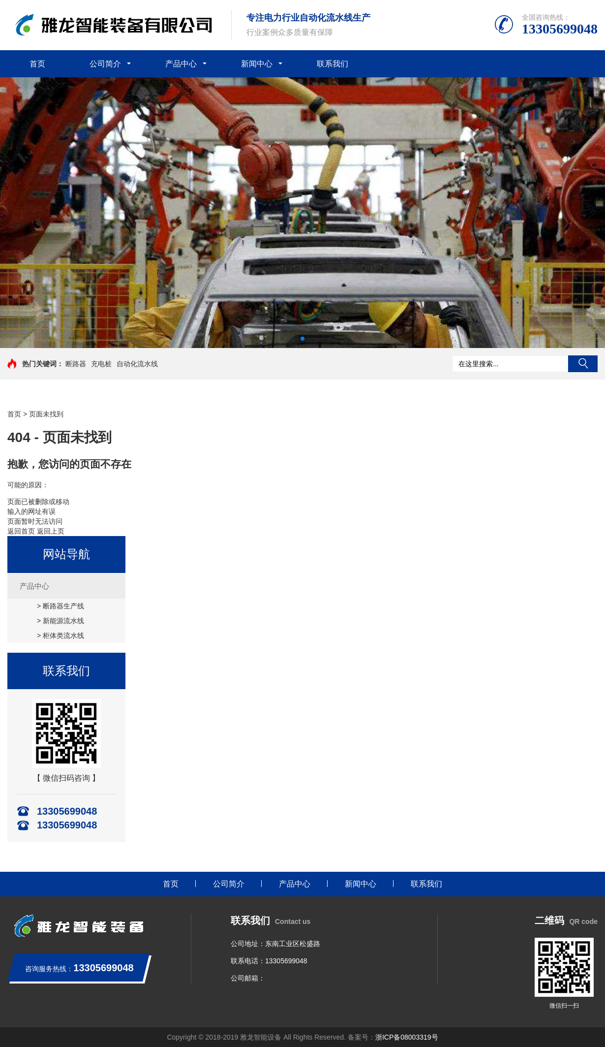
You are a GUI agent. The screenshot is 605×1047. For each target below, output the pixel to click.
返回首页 (21, 531)
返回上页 (50, 531)
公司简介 (105, 64)
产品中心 (181, 64)
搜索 (583, 363)
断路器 (75, 364)
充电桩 (101, 364)
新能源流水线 (63, 621)
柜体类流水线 (63, 635)
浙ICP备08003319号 (406, 1037)
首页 (37, 64)
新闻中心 (256, 64)
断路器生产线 (63, 606)
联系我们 (332, 64)
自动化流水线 (137, 364)
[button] (302, 339)
